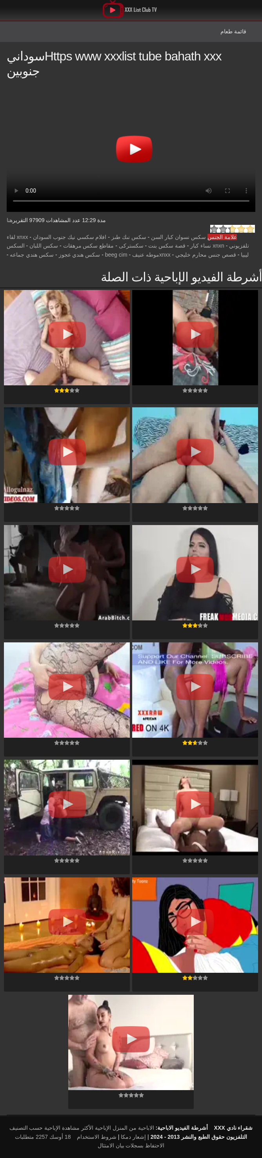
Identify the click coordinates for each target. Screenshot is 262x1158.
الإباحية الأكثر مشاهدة (86, 1128)
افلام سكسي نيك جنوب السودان (70, 237)
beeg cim (116, 255)
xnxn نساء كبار (207, 246)
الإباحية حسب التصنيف (35, 1128)
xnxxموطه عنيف (151, 255)
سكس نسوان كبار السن (178, 237)
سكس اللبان (43, 246)
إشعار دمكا (133, 1137)
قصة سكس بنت (167, 246)
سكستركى (131, 246)
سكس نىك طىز (128, 237)
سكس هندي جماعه (32, 255)
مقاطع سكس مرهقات (88, 246)
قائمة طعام (233, 31)
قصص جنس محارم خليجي (205, 255)
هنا (10, 220)
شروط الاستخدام (96, 1137)
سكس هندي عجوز (79, 255)
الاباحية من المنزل (133, 1128)
